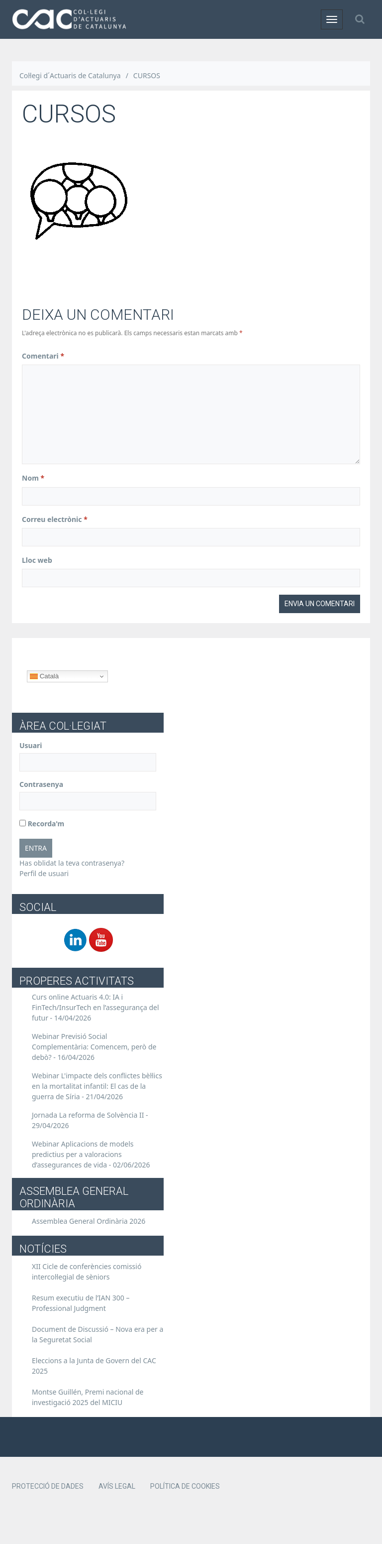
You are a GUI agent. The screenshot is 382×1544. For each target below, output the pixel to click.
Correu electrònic (55, 519)
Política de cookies (185, 1486)
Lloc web (37, 560)
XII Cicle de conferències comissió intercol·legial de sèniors (86, 1272)
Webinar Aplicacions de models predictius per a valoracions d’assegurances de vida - (91, 1154)
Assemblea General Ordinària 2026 (88, 1221)
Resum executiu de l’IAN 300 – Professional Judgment (81, 1303)
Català (44, 676)
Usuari (30, 745)
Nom (33, 478)
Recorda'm (41, 823)
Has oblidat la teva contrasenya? (71, 863)
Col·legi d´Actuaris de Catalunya (70, 75)
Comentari (43, 356)
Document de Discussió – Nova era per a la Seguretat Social (97, 1334)
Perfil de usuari (44, 873)
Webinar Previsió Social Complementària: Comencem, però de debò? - (94, 1046)
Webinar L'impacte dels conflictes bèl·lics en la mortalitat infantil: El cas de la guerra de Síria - (97, 1086)
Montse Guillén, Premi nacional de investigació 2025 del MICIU (88, 1397)
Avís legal (116, 1486)
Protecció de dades (48, 1486)
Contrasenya (41, 784)
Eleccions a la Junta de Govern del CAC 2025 (94, 1366)
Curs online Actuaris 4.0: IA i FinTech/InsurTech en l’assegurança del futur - (95, 1007)
